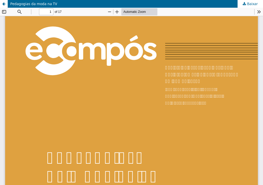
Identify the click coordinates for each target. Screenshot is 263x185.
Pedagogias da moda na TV (33, 3)
